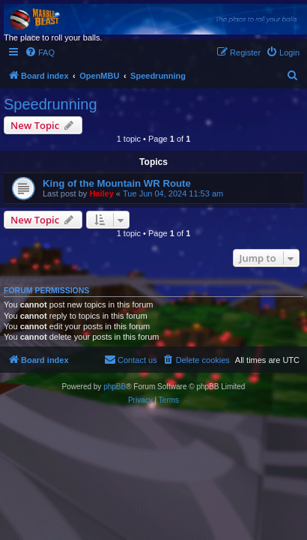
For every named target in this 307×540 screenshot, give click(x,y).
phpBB (114, 386)
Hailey (101, 193)
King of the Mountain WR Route (117, 183)
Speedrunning (50, 104)
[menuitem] (40, 53)
